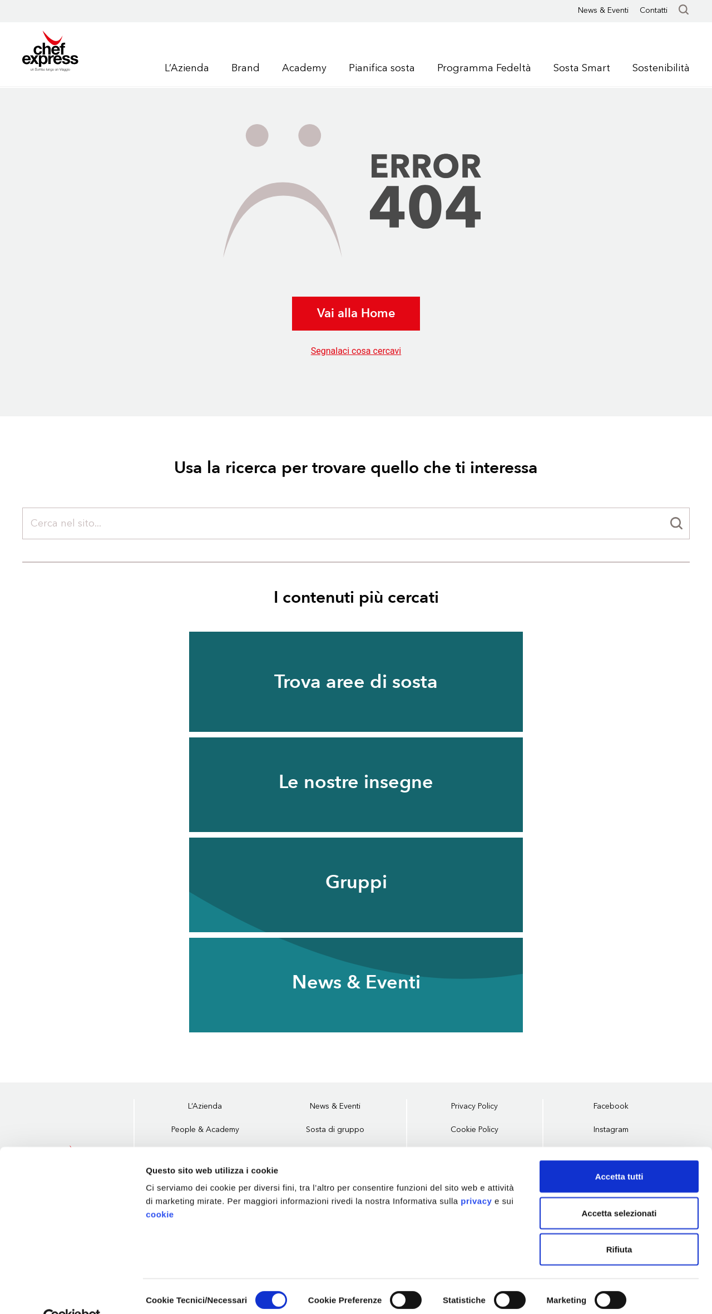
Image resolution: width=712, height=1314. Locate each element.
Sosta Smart (581, 68)
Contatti (654, 10)
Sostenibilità (661, 68)
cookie (160, 1189)
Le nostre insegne (356, 782)
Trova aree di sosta (356, 682)
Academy (304, 68)
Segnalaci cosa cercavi (356, 351)
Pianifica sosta (382, 68)
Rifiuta (619, 1224)
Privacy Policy (474, 1106)
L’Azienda (187, 68)
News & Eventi (603, 10)
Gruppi (356, 882)
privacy (476, 1175)
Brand (245, 68)
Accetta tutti (619, 1151)
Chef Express (66, 53)
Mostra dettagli (176, 1292)
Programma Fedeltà (484, 68)
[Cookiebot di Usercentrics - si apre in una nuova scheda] (72, 1292)
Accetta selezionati (618, 1188)
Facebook (611, 1106)
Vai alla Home (356, 313)
